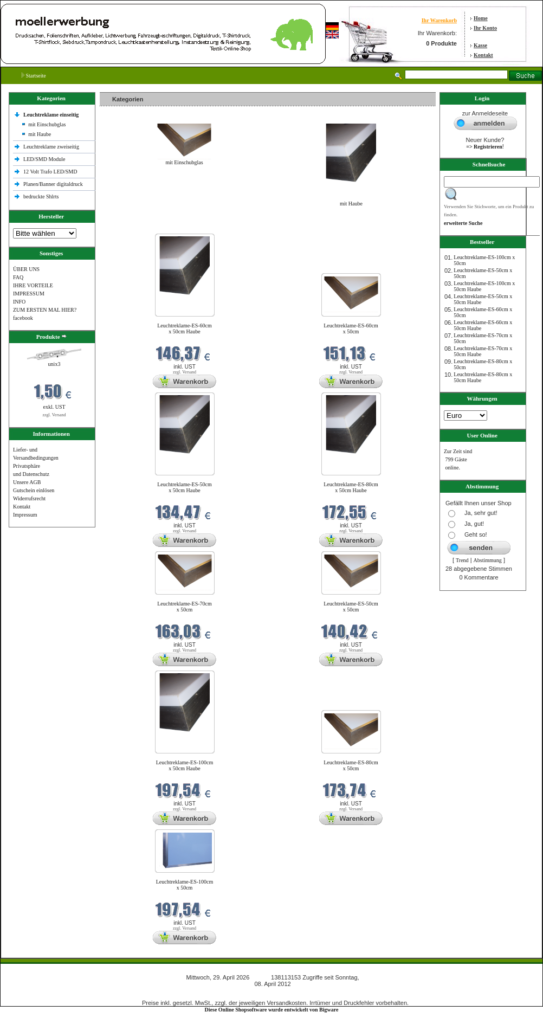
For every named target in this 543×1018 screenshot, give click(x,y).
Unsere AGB (27, 482)
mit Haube (39, 134)
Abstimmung (488, 560)
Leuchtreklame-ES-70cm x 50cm (184, 607)
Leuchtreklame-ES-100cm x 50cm (185, 885)
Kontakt (483, 55)
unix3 (54, 364)
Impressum (25, 515)
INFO (19, 302)
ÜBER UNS (26, 269)
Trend (462, 560)
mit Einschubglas (47, 124)
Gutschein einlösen (33, 490)
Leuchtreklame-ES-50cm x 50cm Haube (184, 487)
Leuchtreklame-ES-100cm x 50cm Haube (185, 765)
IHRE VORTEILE (33, 285)
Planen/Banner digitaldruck (53, 184)
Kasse (480, 45)
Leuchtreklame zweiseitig (52, 147)
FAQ (18, 277)
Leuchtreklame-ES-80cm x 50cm (351, 765)
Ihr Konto (485, 28)
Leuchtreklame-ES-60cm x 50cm (351, 328)
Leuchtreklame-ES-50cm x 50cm (351, 607)
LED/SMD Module (44, 159)
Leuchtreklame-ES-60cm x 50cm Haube (184, 328)
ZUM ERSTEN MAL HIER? (44, 310)
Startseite (34, 76)
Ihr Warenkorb (439, 20)
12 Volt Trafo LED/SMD (50, 172)
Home (481, 18)
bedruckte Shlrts (41, 196)
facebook (23, 318)
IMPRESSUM (28, 294)
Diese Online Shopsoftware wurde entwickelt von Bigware (272, 1010)
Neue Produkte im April (128, 227)
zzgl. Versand (54, 415)
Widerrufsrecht (29, 498)
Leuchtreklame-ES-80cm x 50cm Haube (351, 487)
